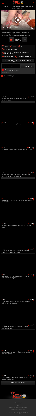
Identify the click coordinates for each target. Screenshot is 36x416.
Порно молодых (8, 53)
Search (33, 3)
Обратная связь (18, 402)
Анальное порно (14, 52)
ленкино (11, 56)
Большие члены (24, 52)
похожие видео (10, 61)
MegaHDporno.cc (23, 3)
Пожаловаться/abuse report (18, 409)
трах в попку (28, 56)
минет (22, 56)
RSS (18, 405)
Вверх (33, 412)
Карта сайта (18, 404)
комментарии (26, 61)
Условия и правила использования (18, 407)
